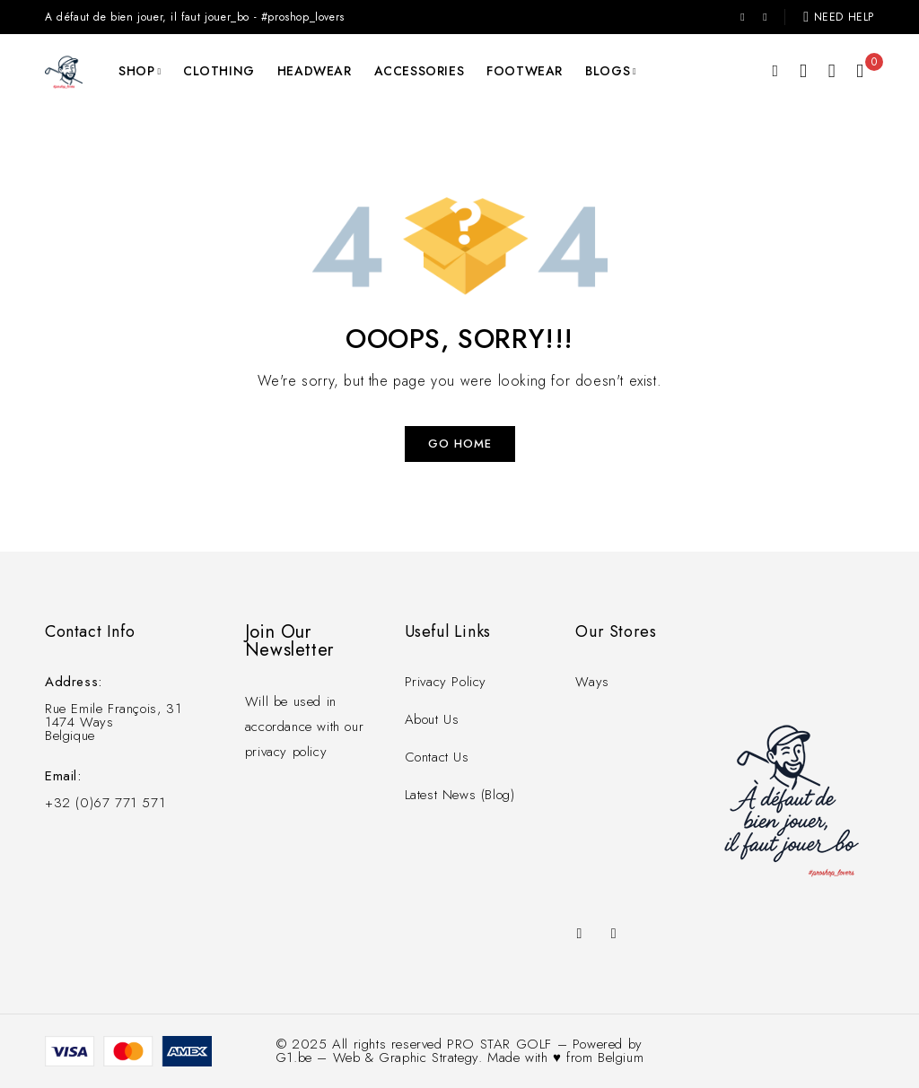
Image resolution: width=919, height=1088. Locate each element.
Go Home (460, 443)
